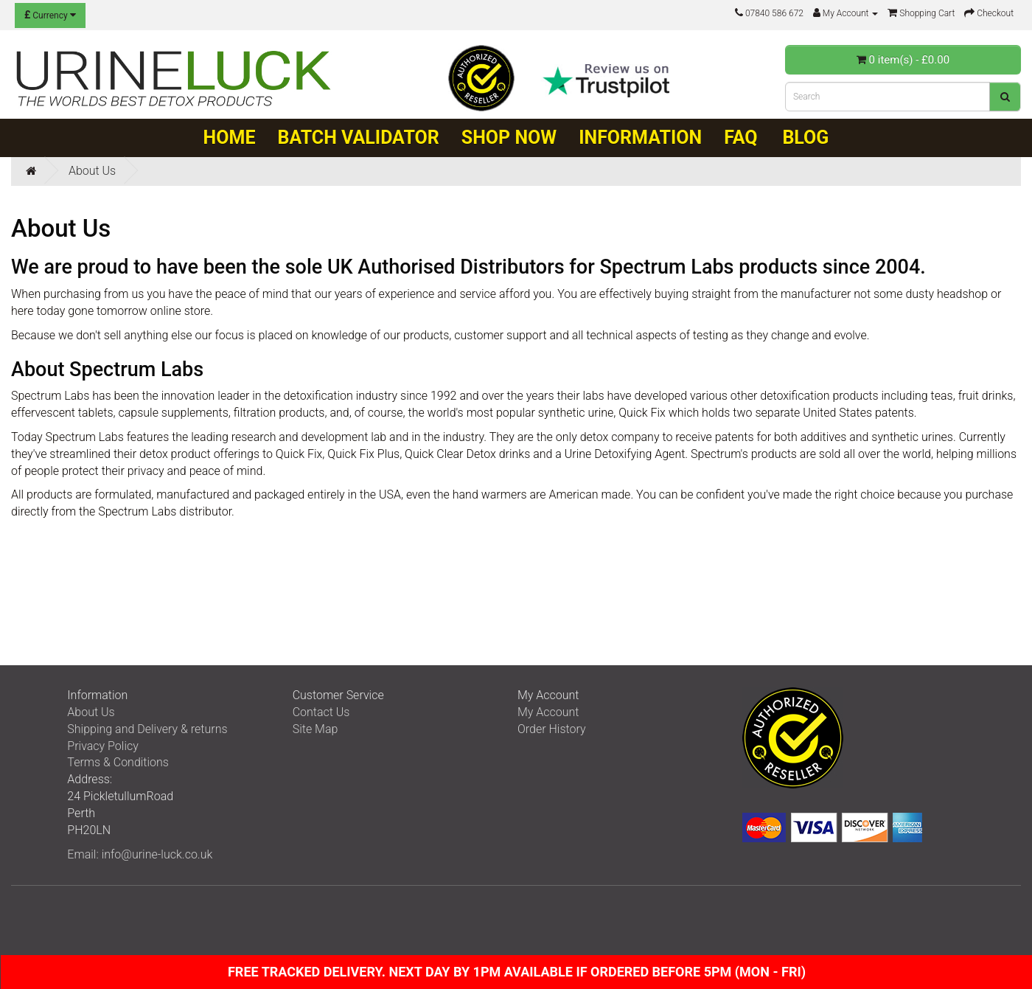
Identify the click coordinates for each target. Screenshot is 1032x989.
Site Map (315, 729)
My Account (548, 712)
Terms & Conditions (118, 762)
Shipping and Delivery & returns (147, 729)
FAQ (740, 137)
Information (640, 137)
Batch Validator (358, 137)
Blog (805, 137)
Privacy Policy (102, 746)
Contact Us (321, 712)
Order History (551, 729)
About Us (92, 171)
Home (229, 137)
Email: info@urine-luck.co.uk (139, 854)
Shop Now (509, 137)
